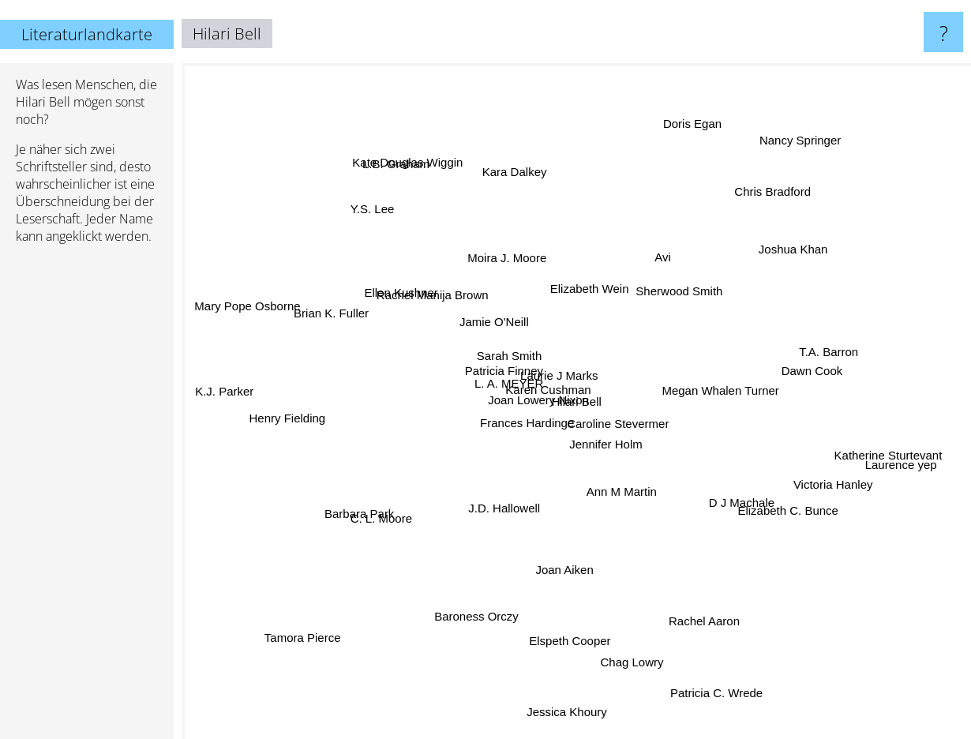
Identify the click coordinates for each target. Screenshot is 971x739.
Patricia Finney (489, 380)
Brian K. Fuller (337, 308)
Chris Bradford (754, 212)
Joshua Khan (761, 262)
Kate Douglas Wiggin (416, 160)
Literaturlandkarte (86, 34)
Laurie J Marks (554, 366)
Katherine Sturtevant (875, 458)
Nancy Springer (806, 134)
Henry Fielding (297, 423)
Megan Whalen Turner (748, 416)
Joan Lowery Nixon (535, 423)
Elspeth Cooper (579, 627)
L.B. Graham (414, 182)
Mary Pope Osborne (268, 308)
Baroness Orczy (486, 617)
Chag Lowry (622, 631)
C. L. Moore (390, 524)
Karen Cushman (542, 400)
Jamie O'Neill (511, 316)
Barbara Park (374, 497)
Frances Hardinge (535, 445)
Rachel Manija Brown (433, 285)
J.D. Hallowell (505, 498)
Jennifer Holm (617, 432)
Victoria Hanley (820, 477)
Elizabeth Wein (592, 285)
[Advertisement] (87, 498)
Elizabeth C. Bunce (782, 513)
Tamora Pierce (280, 645)
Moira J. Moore (502, 260)
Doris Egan (694, 122)
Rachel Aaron (699, 618)
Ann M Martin (633, 505)
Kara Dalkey (517, 181)
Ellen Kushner (408, 299)
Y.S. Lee (364, 199)
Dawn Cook (812, 372)
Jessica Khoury (570, 682)
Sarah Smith (499, 353)
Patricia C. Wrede (740, 701)
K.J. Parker (222, 389)
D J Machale (727, 494)
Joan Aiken (576, 591)
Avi (680, 256)
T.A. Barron (807, 355)
